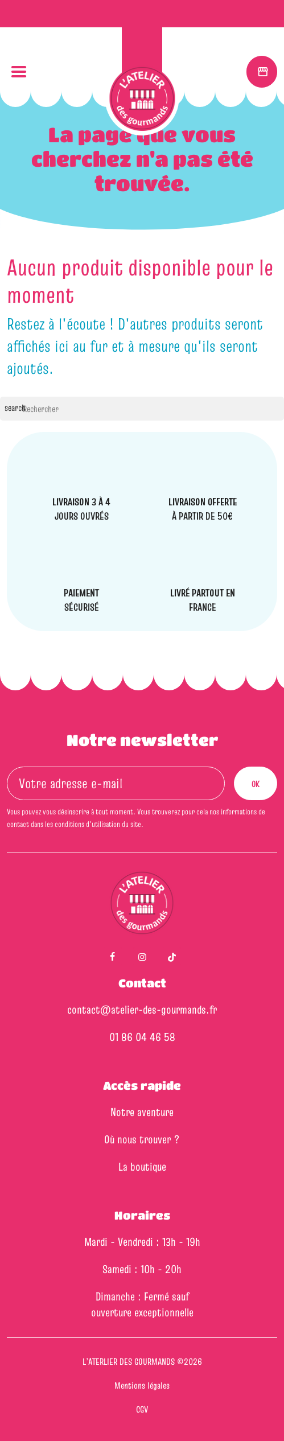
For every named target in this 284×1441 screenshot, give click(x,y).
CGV (142, 1409)
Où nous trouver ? (142, 1139)
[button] (18, 72)
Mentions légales (142, 1385)
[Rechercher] (142, 409)
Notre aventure (142, 1112)
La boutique (142, 1167)
